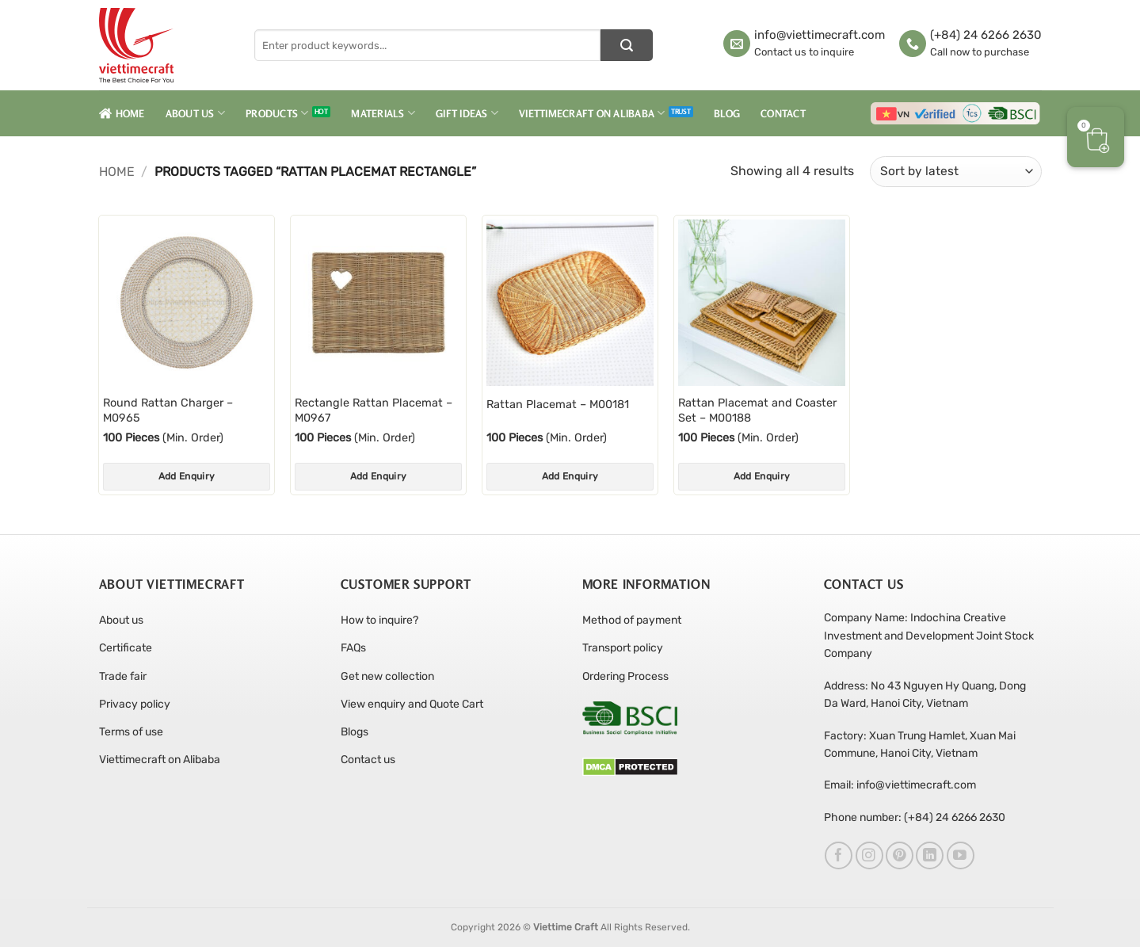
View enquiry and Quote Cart (412, 704)
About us (121, 620)
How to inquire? (379, 620)
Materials (383, 112)
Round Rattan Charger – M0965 (168, 410)
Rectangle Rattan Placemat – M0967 (373, 410)
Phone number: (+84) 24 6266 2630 (914, 817)
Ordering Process (625, 676)
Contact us (368, 759)
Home (122, 113)
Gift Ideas (467, 112)
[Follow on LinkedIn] (930, 855)
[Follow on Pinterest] (899, 855)
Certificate (125, 648)
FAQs (353, 648)
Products (277, 112)
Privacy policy (134, 704)
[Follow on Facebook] (838, 855)
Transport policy (622, 648)
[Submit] (627, 45)
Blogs (354, 732)
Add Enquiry (186, 476)
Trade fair (123, 676)
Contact (783, 113)
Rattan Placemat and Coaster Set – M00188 (757, 410)
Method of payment (631, 620)
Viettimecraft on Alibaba (592, 112)
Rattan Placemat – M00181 (557, 404)
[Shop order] (955, 171)
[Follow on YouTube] (960, 855)
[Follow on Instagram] (869, 855)
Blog (727, 113)
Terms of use (131, 732)
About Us (196, 112)
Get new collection (387, 676)
